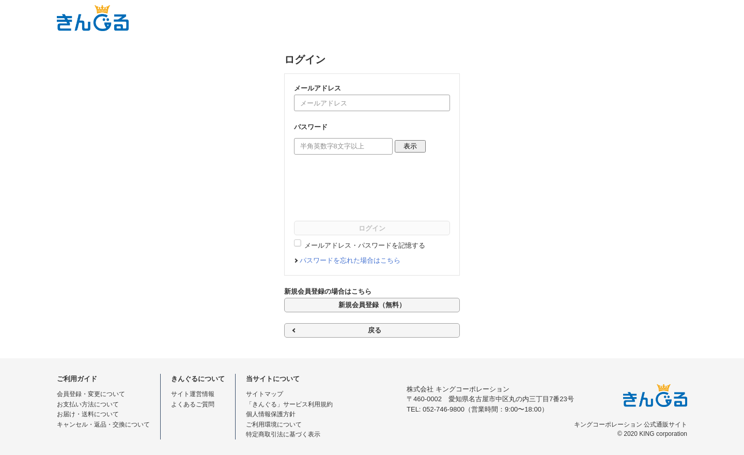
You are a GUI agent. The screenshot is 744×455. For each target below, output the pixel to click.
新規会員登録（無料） (372, 305)
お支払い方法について (88, 404)
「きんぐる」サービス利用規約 (289, 404)
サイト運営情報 (192, 394)
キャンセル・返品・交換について (103, 424)
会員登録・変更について (91, 394)
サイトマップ (264, 394)
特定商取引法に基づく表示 (283, 434)
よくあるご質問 (192, 404)
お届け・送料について (88, 414)
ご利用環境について (274, 424)
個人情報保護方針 (271, 414)
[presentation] (372, 190)
